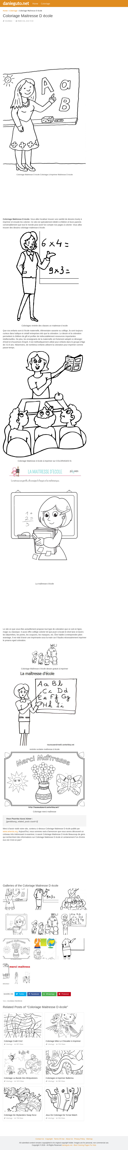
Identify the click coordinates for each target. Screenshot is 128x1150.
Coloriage (45, 3)
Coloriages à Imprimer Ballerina (60, 1078)
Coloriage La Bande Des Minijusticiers (21, 1078)
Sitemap (89, 1139)
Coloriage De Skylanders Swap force (20, 1115)
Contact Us (39, 1139)
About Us (69, 1139)
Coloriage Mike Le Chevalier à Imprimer (63, 1041)
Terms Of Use (59, 1139)
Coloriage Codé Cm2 (13, 1041)
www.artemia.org (10, 831)
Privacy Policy (79, 1139)
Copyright (49, 1139)
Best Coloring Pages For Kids (85, 1145)
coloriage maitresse (14, 1001)
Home (35, 3)
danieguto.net (16, 3)
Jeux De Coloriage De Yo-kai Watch (61, 1115)
